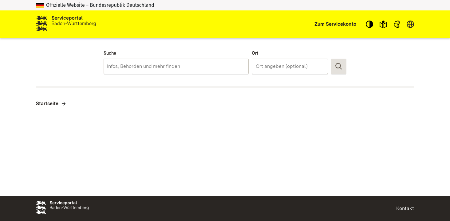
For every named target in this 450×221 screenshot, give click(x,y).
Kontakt (405, 208)
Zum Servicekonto (335, 24)
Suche (110, 53)
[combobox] (176, 66)
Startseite (47, 104)
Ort (255, 53)
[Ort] (290, 66)
